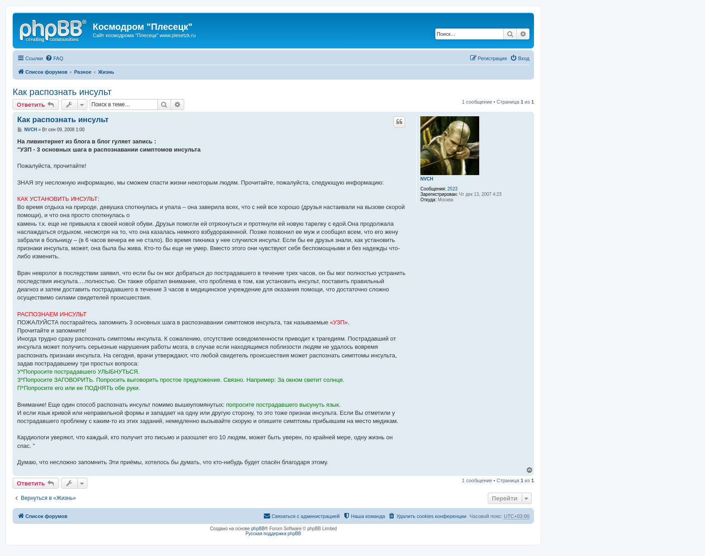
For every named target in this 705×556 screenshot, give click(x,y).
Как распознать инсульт (62, 92)
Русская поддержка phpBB (273, 533)
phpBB (258, 528)
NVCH (426, 178)
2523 (452, 188)
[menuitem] (54, 58)
